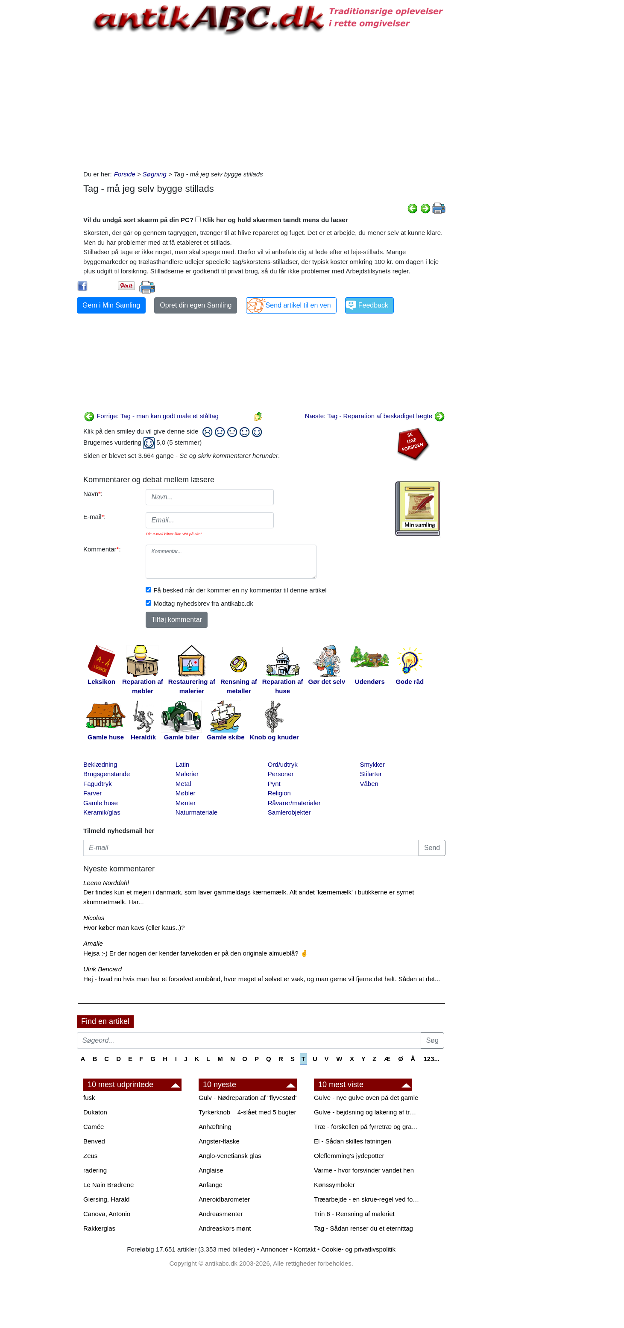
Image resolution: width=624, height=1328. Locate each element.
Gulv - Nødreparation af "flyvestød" (248, 1097)
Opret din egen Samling (195, 305)
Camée (93, 1126)
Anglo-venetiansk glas (230, 1155)
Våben (369, 783)
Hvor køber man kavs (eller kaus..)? (134, 927)
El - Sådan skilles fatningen (352, 1141)
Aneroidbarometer (224, 1199)
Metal (183, 783)
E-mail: (94, 516)
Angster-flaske (219, 1141)
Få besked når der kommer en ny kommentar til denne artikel (239, 590)
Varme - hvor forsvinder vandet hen (364, 1170)
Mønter (186, 802)
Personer (281, 773)
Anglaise (211, 1170)
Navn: (93, 493)
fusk (89, 1097)
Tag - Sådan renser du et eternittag (363, 1228)
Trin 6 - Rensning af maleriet (354, 1213)
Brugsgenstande (106, 773)
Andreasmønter (221, 1213)
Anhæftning (215, 1126)
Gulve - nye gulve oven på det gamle (366, 1097)
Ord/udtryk (283, 764)
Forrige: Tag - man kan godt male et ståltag (151, 415)
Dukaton (95, 1112)
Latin (183, 764)
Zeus (90, 1155)
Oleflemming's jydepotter (349, 1155)
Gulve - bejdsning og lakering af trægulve (367, 1112)
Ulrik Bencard (102, 969)
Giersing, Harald (106, 1199)
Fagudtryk (97, 783)
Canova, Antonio (106, 1213)
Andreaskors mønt (225, 1228)
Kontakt (305, 1249)
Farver (92, 793)
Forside (124, 174)
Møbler (186, 793)
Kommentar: (102, 549)
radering (95, 1170)
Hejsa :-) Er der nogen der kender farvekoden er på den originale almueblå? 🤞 (195, 953)
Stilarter (371, 773)
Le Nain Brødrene (108, 1184)
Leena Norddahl (106, 882)
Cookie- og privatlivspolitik (358, 1249)
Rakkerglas (99, 1228)
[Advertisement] (41, 129)
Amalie (93, 943)
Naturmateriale (196, 812)
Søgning (155, 174)
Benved (94, 1141)
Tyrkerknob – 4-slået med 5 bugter (247, 1112)
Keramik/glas (101, 812)
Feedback (373, 305)
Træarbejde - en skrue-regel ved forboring (367, 1199)
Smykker (372, 764)
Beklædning (100, 764)
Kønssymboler (334, 1184)
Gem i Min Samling (111, 305)
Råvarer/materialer (294, 802)
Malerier (187, 773)
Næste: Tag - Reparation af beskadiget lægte (375, 415)
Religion (279, 793)
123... (431, 1058)
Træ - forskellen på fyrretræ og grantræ (367, 1126)
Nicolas (93, 917)
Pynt (274, 783)
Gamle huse (100, 802)
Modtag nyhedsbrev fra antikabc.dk (203, 603)
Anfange (211, 1184)
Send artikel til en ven (298, 305)
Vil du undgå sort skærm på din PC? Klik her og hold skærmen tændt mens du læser (215, 219)
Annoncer (274, 1249)
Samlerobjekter (289, 812)
